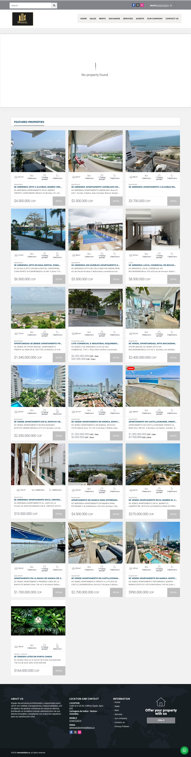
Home (83, 18)
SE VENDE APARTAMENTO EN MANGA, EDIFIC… (95, 422)
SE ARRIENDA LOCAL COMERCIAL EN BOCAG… (152, 265)
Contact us (172, 18)
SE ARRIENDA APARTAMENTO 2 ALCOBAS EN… (152, 187)
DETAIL (59, 201)
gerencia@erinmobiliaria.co (82, 727)
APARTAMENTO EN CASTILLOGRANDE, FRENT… (153, 422)
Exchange (114, 18)
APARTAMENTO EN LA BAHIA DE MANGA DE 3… (38, 578)
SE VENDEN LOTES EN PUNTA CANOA (33, 657)
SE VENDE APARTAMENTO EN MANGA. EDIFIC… (153, 578)
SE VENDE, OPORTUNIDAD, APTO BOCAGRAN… (152, 343)
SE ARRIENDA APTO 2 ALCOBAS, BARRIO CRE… (38, 187)
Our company (155, 18)
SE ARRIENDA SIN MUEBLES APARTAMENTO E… (95, 265)
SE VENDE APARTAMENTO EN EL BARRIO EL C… (153, 500)
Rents (102, 18)
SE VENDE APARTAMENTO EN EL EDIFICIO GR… (38, 422)
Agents (140, 18)
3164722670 (163, 5)
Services (128, 18)
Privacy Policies (122, 726)
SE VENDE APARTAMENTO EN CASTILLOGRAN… (95, 578)
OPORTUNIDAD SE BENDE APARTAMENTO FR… (38, 343)
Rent (117, 710)
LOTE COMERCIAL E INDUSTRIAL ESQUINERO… (95, 343)
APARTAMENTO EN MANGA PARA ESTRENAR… (94, 500)
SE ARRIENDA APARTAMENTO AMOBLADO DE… (95, 187)
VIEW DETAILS (38, 151)
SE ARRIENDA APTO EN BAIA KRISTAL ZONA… (37, 265)
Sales (93, 18)
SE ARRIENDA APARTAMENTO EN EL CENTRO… (37, 500)
